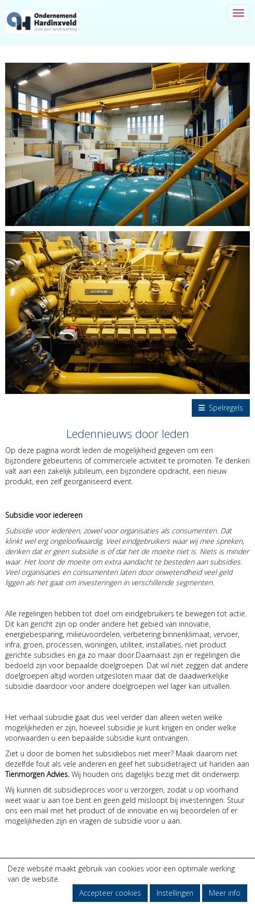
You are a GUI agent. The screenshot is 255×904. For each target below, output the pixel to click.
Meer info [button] (224, 893)
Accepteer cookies (110, 893)
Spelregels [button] (221, 408)
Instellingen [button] (175, 893)
